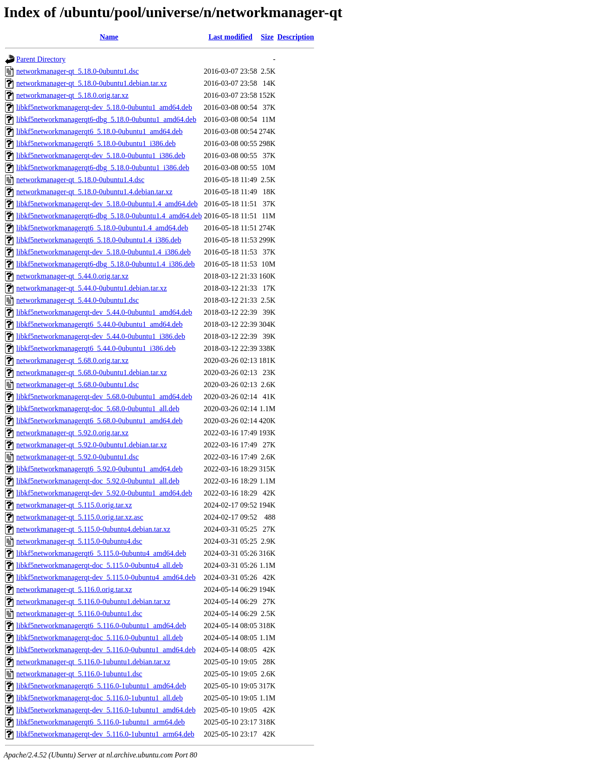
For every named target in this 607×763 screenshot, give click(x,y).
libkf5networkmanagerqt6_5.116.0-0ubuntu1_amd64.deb (101, 625)
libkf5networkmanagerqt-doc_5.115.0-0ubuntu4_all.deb (99, 565)
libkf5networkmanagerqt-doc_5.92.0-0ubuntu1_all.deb (97, 481)
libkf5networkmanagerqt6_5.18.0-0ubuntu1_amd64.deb (99, 131)
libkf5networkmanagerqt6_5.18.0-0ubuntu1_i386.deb (96, 143)
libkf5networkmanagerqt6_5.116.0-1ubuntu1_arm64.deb (100, 722)
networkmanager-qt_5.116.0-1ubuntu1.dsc (79, 674)
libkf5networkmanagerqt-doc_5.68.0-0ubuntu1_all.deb (97, 409)
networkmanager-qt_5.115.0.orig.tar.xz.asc (79, 517)
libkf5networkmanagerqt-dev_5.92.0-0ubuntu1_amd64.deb (104, 493)
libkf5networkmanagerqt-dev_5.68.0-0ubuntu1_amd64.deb (104, 397)
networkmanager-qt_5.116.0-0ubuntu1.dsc (79, 613)
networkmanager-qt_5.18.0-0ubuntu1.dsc (77, 71)
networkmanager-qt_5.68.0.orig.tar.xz (72, 360)
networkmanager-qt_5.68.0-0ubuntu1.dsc (77, 384)
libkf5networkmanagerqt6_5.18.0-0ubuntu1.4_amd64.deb (102, 228)
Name (109, 37)
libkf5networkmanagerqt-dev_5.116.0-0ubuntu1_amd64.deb (105, 650)
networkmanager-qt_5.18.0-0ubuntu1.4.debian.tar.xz (94, 192)
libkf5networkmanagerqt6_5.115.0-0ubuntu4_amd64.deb (101, 553)
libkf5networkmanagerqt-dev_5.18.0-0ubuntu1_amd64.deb (104, 107)
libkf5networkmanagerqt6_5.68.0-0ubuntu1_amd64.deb (99, 421)
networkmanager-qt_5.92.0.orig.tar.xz (72, 433)
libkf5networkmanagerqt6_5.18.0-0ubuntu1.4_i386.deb (98, 240)
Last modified (230, 37)
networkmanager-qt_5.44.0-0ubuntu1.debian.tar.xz (91, 288)
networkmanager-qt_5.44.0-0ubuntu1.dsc (77, 300)
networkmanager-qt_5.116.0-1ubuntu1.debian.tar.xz (93, 662)
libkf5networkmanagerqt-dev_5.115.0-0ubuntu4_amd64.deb (105, 577)
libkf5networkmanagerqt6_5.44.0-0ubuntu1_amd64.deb (99, 324)
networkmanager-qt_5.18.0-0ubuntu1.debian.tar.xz (91, 83)
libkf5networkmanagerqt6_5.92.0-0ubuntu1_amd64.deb (99, 469)
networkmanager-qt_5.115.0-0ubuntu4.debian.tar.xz (93, 529)
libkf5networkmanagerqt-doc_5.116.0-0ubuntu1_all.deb (99, 638)
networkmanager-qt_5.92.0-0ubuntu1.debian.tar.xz (91, 445)
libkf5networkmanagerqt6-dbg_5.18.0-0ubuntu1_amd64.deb (106, 119)
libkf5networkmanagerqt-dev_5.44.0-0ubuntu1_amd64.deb (104, 312)
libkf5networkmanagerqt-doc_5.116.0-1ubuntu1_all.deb (99, 698)
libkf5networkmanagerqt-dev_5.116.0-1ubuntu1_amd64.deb (105, 710)
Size (267, 37)
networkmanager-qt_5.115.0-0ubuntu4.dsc (79, 541)
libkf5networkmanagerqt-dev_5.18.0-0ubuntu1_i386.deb (100, 155)
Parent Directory (40, 59)
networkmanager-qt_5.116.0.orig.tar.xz (74, 589)
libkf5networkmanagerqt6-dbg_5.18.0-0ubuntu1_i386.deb (102, 168)
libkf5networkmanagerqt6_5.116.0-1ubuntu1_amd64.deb (101, 686)
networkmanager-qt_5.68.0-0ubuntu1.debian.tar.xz (91, 372)
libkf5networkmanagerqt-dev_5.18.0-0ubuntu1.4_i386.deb (103, 252)
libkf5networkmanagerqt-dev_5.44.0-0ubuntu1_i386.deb (100, 336)
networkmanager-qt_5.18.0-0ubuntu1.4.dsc (80, 180)
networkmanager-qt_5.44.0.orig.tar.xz (72, 276)
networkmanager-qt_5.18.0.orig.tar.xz (72, 95)
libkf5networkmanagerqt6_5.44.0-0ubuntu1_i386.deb (96, 348)
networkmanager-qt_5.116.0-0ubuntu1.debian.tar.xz (93, 601)
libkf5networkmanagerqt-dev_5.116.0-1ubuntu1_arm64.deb (105, 734)
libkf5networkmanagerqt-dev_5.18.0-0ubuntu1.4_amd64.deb (107, 204)
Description (296, 37)
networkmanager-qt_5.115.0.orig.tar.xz (74, 505)
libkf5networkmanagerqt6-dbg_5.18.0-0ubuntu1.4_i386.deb (105, 264)
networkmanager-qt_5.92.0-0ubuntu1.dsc (77, 457)
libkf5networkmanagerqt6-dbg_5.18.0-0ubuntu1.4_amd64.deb (109, 216)
